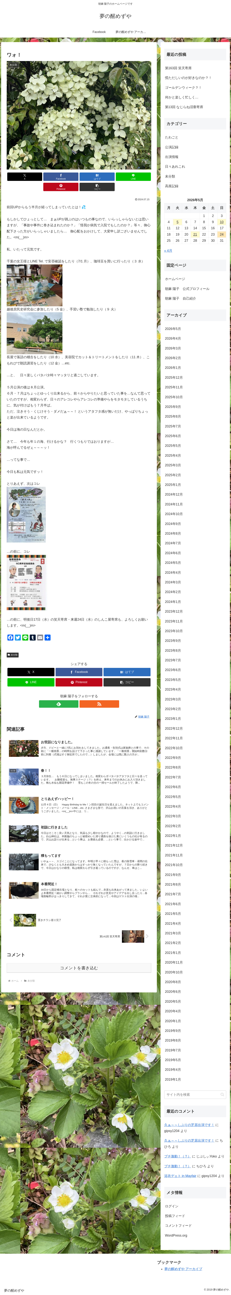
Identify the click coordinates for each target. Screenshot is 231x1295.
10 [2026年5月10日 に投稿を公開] (222, 222)
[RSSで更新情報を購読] (83, 693)
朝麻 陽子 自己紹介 (180, 298)
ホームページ (175, 279)
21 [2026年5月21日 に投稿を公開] (195, 234)
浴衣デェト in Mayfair (180, 1176)
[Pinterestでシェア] (115, 177)
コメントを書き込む (79, 963)
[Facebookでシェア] (42, 177)
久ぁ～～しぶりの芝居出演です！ (189, 1125)
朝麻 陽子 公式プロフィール (187, 289)
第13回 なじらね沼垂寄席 (184, 107)
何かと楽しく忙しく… (181, 97)
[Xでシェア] (18, 177)
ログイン (171, 1206)
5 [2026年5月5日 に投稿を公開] (177, 222)
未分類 (12, 644)
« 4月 (168, 251)
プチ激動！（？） (177, 1156)
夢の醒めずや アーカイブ (183, 1269)
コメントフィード (178, 1225)
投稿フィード (175, 1216)
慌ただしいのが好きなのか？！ (188, 78)
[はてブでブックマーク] (66, 177)
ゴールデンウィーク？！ (183, 88)
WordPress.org (176, 1235)
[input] (195, 1094)
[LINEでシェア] (91, 177)
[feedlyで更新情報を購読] (74, 693)
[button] (139, 177)
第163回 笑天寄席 (178, 68)
